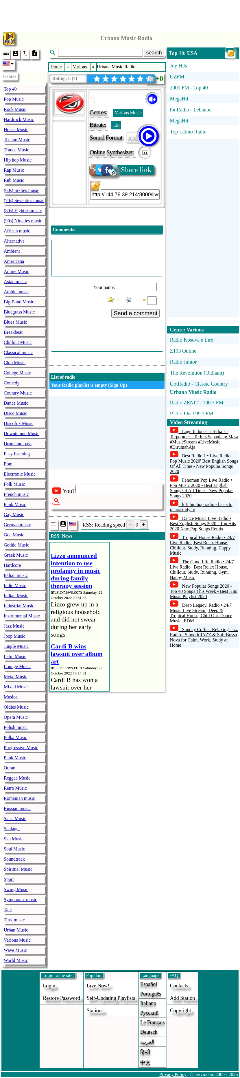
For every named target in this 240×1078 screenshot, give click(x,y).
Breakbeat (13, 332)
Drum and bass (18, 443)
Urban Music (16, 929)
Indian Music (16, 595)
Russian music (17, 808)
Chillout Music (18, 342)
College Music (17, 372)
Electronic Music (20, 474)
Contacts (179, 986)
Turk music (14, 919)
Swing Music (16, 889)
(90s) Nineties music (23, 220)
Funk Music (15, 504)
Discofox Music (19, 423)
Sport (9, 879)
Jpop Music (14, 636)
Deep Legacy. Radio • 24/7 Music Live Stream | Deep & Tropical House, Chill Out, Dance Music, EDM (201, 613)
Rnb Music (14, 180)
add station (182, 998)
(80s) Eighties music (23, 210)
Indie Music (15, 585)
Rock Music (15, 109)
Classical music (18, 352)
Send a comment (135, 313)
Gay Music (14, 514)
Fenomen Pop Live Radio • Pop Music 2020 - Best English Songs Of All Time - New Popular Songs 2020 (201, 488)
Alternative (14, 241)
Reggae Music (17, 778)
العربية (147, 1042)
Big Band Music (19, 301)
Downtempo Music (21, 433)
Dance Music (16, 403)
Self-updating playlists (111, 998)
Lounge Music (17, 666)
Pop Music (14, 99)
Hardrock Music (19, 119)
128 (115, 125)
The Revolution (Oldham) (197, 373)
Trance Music (16, 149)
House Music (16, 129)
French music (16, 494)
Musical (11, 696)
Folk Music (14, 484)
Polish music (15, 727)
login (49, 986)
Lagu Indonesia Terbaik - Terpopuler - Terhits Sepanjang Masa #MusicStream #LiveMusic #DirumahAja (204, 439)
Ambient (12, 251)
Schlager (12, 828)
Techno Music (17, 139)
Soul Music (14, 848)
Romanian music (19, 798)
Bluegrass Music (19, 311)
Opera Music (16, 717)
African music (17, 230)
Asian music (15, 281)
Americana (14, 261)
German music (17, 524)
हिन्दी (145, 1052)
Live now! (98, 986)
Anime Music (16, 271)
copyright (180, 1010)
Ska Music (13, 838)
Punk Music (15, 757)
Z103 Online (183, 351)
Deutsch (148, 1032)
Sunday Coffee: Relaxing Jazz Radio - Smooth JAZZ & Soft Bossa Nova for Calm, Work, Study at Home (204, 637)
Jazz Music (14, 626)
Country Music (18, 392)
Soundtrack (14, 859)
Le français (152, 1022)
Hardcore (12, 565)
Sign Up (117, 385)
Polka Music (15, 737)
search (154, 53)
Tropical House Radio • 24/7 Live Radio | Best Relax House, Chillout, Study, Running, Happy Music (202, 545)
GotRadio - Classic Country (199, 384)
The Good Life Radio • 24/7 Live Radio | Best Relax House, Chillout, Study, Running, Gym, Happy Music (202, 569)
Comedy (11, 382)
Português (150, 994)
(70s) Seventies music (24, 200)
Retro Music (15, 788)
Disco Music (15, 413)
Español (148, 984)
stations (95, 1010)
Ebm (8, 463)
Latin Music (15, 656)
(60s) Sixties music (21, 190)
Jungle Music (16, 646)
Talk (8, 909)
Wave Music (15, 950)
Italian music (16, 575)
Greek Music (16, 555)
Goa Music (14, 534)
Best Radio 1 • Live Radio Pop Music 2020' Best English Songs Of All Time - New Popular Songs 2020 (204, 463)
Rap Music (14, 170)
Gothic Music (16, 544)
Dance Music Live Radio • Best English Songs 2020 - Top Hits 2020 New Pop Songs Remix (203, 523)
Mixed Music (16, 686)
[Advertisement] (120, 14)
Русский (149, 1013)
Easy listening (17, 453)
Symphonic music (20, 899)
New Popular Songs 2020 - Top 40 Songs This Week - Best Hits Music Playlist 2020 (203, 591)
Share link (120, 170)
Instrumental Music (22, 615)
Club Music (14, 362)
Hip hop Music (18, 159)
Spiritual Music (18, 869)
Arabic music (16, 291)
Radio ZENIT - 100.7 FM (196, 403)
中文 (145, 1062)
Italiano (148, 1003)
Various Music (17, 940)
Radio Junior (183, 362)
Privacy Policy (173, 1074)
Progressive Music (21, 747)
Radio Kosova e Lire (191, 340)
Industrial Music (19, 605)
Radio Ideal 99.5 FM (191, 414)
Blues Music (15, 322)
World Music (16, 960)
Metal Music (15, 676)
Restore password (61, 998)
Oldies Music (16, 707)
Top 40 (10, 89)
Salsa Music (15, 818)
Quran (9, 767)
